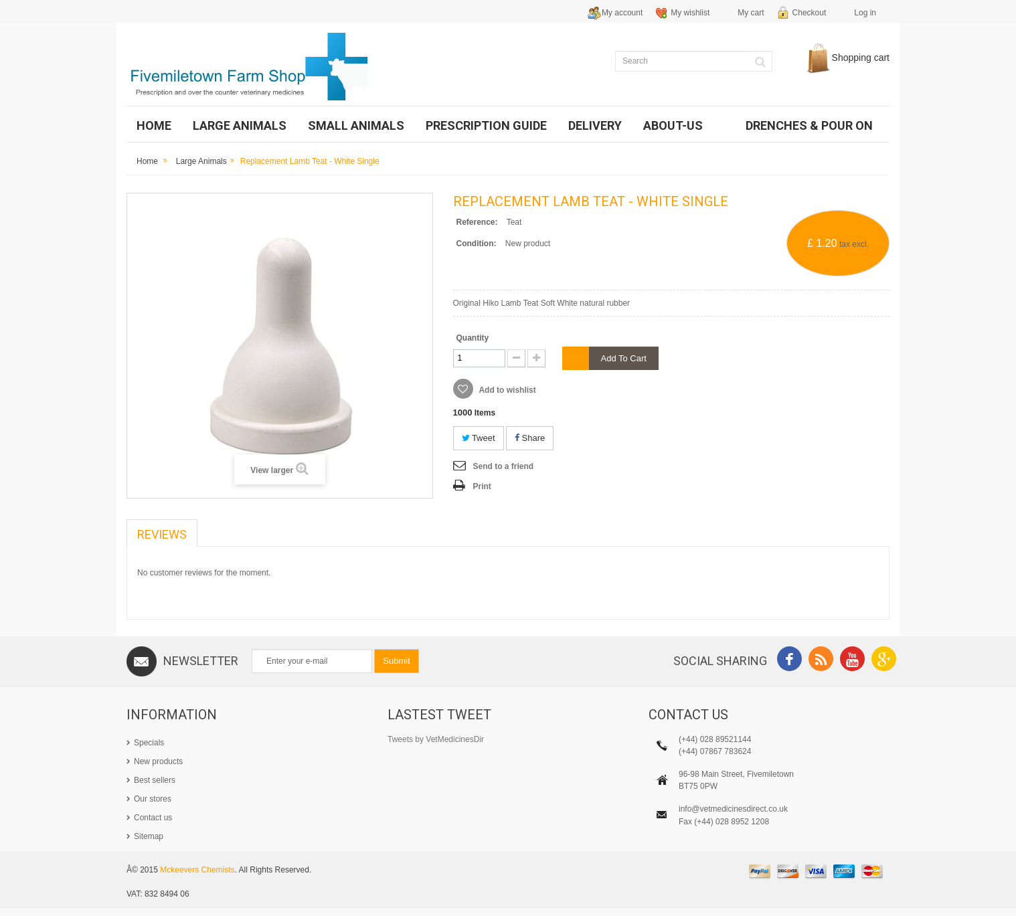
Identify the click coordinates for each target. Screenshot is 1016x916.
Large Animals (201, 161)
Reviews (162, 534)
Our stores (152, 799)
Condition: (476, 243)
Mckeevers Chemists (197, 878)
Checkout (809, 12)
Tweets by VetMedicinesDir (436, 739)
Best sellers (154, 780)
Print (482, 486)
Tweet (478, 438)
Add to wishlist (506, 390)
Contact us (153, 817)
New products (158, 761)
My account (622, 12)
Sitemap (148, 836)
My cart (751, 12)
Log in (865, 12)
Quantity (472, 338)
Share (530, 438)
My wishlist (690, 12)
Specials (149, 742)
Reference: (477, 222)
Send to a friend (503, 466)
